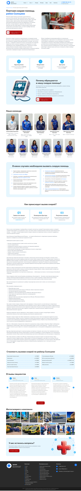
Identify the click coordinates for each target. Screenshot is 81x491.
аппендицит (64, 178)
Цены (47, 2)
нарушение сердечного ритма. (24, 177)
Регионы (41, 2)
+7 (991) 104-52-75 (66, 2)
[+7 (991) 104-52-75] (57, 467)
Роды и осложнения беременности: (52, 188)
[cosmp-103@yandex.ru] (57, 469)
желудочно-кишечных (49, 182)
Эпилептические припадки (50, 175)
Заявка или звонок (19, 215)
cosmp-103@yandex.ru (63, 469)
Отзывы (36, 2)
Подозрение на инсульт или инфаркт (20, 174)
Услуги (26, 3)
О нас (31, 3)
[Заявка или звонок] (19, 212)
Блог (51, 2)
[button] (7, 388)
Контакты (55, 2)
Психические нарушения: (50, 171)
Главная (7, 7)
